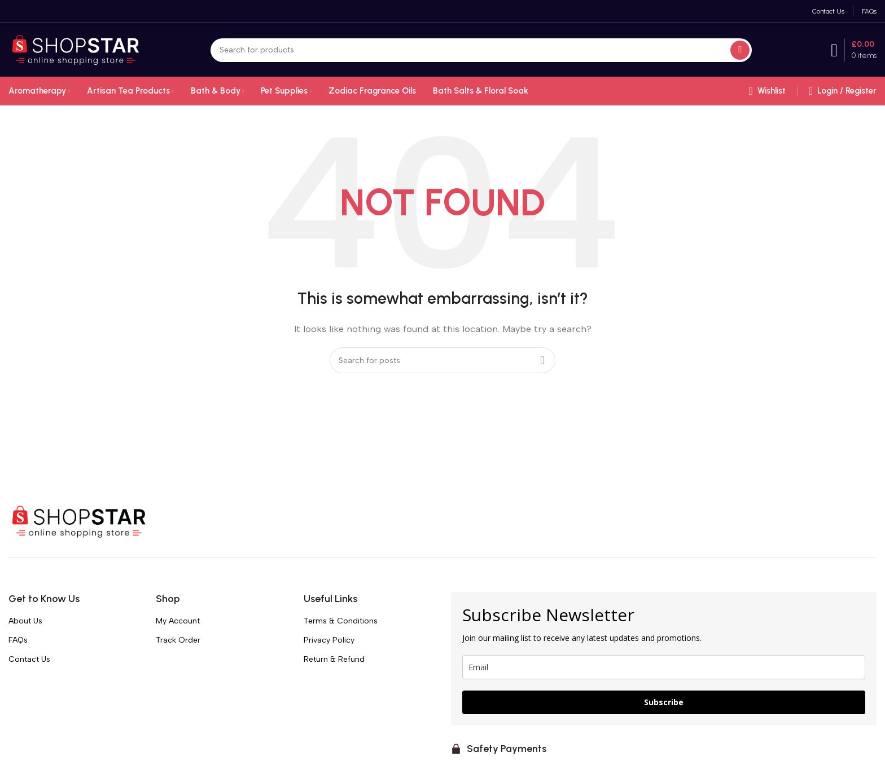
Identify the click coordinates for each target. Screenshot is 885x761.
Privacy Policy (329, 640)
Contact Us (29, 659)
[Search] (481, 50)
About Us (25, 621)
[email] (663, 667)
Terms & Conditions (341, 621)
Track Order (178, 640)
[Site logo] (75, 49)
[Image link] (79, 521)
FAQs (18, 640)
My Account (178, 621)
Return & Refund (334, 659)
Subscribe (664, 702)
